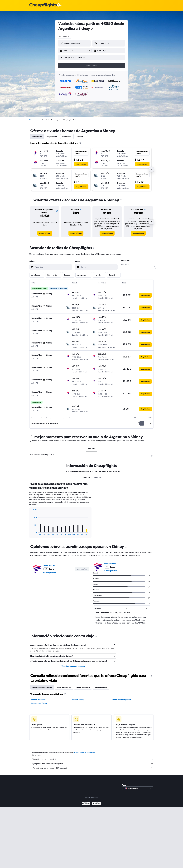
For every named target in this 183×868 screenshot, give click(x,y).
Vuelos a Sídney (78, 758)
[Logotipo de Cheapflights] (43, 5)
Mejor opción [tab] (52, 136)
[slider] (154, 267)
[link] (44, 233)
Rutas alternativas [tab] (64, 745)
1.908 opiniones (49, 631)
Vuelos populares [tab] (83, 745)
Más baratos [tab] (37, 136)
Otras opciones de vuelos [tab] (42, 745)
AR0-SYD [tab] (86, 536)
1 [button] (141, 423)
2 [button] (146, 423)
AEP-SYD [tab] (91, 449)
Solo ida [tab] (80, 136)
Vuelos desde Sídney (39, 761)
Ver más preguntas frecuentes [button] (73, 724)
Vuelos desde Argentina (121, 758)
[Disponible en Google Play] (86, 864)
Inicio (31, 120)
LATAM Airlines (49, 624)
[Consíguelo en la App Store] (96, 864)
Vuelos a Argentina (38, 758)
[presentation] (92, 29)
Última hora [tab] (67, 136)
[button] (73, 50)
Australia (38, 120)
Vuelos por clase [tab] (101, 745)
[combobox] (64, 36)
